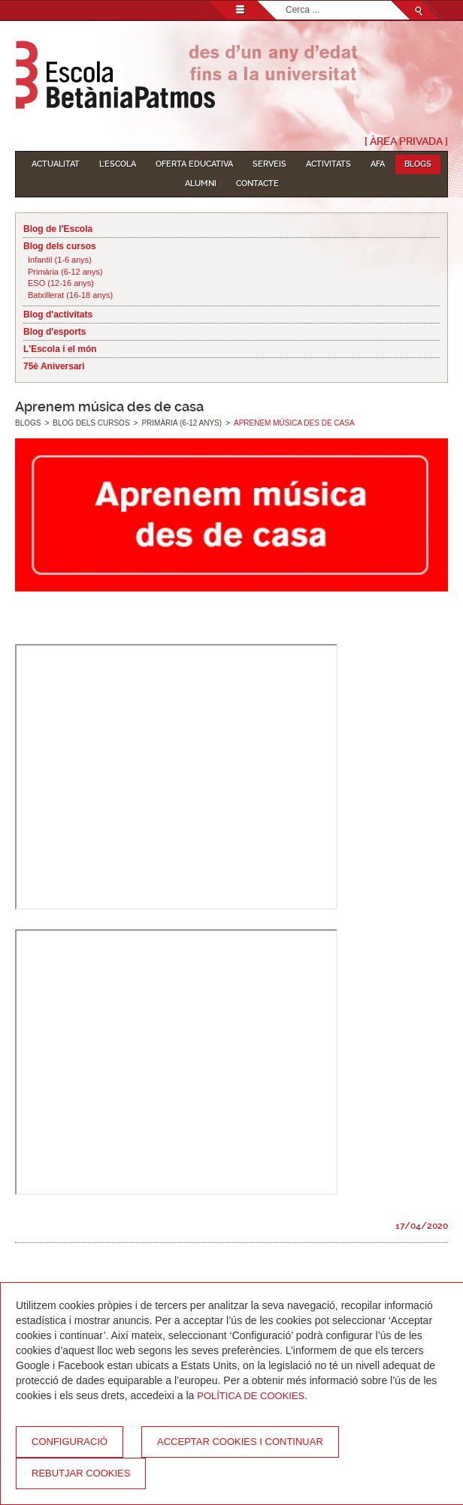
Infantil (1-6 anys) (60, 259)
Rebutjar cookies (81, 1473)
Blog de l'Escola (57, 229)
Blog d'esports (54, 332)
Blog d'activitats (57, 314)
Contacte (257, 183)
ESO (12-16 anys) (61, 282)
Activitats (328, 164)
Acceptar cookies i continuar (240, 1441)
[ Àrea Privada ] (406, 141)
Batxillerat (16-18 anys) (70, 294)
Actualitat (56, 164)
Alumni (200, 183)
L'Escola (117, 164)
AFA (378, 164)
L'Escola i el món (60, 349)
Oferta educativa (194, 164)
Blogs (417, 164)
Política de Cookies (250, 1395)
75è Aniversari (54, 366)
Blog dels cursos (59, 246)
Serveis (269, 164)
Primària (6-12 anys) (65, 271)
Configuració (69, 1441)
